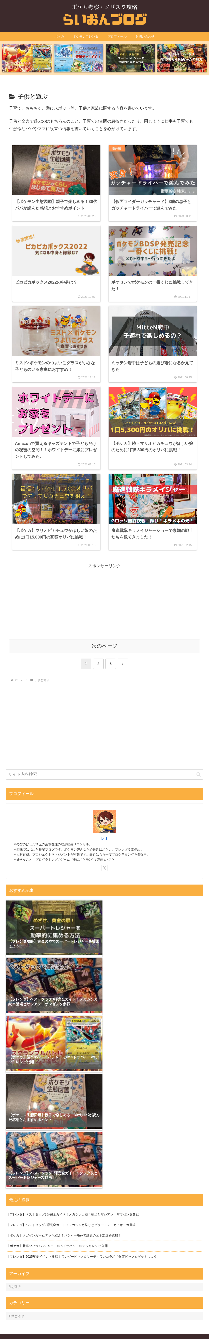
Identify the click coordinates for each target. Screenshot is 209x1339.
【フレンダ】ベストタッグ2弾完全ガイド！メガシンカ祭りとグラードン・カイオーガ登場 (71, 1204)
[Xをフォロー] (104, 864)
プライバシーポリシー (103, 1325)
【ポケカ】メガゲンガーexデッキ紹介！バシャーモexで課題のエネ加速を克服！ (64, 1214)
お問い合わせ (133, 1325)
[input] (104, 770)
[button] (199, 770)
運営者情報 (74, 1325)
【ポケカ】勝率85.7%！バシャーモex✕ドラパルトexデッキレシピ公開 (57, 1225)
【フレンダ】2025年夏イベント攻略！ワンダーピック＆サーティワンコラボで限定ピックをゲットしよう (82, 1235)
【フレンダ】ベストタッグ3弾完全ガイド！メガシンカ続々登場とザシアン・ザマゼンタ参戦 (73, 1193)
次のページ (104, 642)
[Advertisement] (104, 598)
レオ (104, 834)
